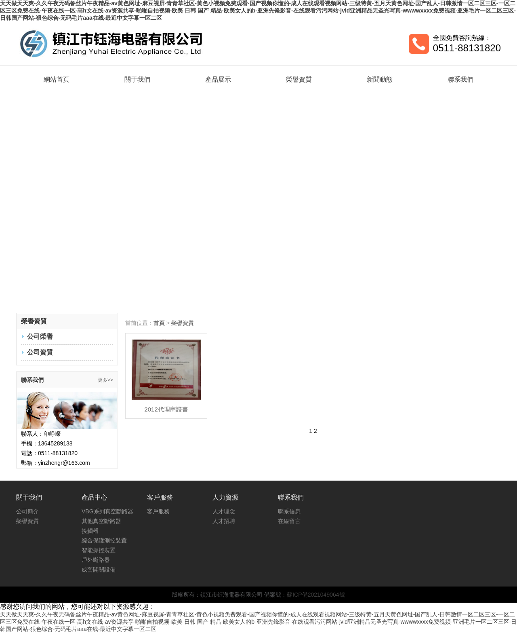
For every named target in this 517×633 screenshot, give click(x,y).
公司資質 (40, 352)
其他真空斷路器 (101, 521)
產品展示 (218, 79)
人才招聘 (223, 521)
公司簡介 (27, 511)
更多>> (105, 380)
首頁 (159, 323)
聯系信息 (289, 511)
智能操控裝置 (99, 550)
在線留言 (289, 521)
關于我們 (137, 79)
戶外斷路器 (96, 560)
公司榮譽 (40, 336)
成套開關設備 (99, 569)
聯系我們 (460, 79)
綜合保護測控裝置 (104, 540)
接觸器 (90, 531)
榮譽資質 (299, 79)
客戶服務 (158, 511)
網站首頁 (56, 79)
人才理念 (223, 511)
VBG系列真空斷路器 (107, 511)
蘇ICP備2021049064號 (316, 594)
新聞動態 (380, 79)
